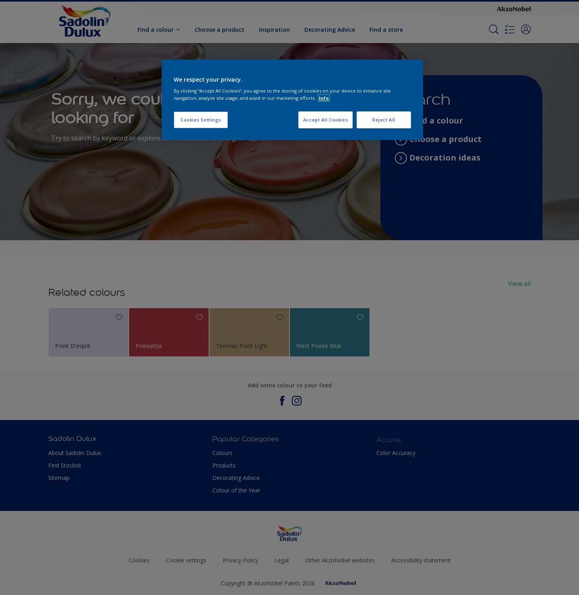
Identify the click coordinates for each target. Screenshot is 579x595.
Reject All (383, 120)
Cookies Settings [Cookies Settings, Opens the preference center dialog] (201, 120)
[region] (292, 100)
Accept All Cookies (325, 120)
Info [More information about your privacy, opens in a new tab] (324, 98)
